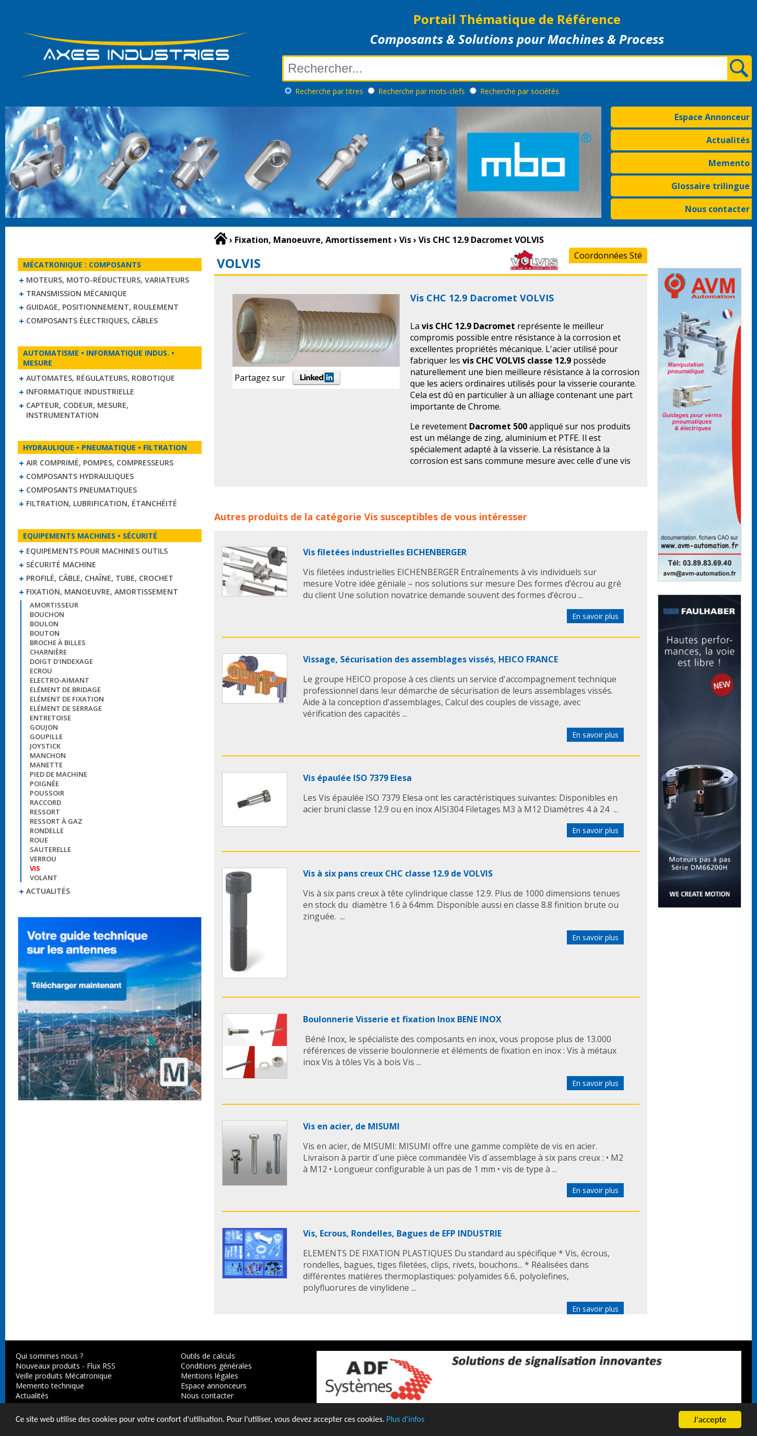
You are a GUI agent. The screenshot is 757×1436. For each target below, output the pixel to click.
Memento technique (50, 1386)
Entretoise (50, 717)
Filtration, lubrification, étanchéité (101, 503)
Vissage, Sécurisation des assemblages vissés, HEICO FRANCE (430, 659)
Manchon (48, 755)
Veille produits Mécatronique (64, 1376)
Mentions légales (209, 1376)
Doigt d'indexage (61, 661)
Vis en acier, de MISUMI (351, 1126)
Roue (39, 840)
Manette (46, 764)
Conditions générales (216, 1366)
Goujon (44, 727)
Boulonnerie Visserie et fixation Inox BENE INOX (402, 1019)
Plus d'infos (432, 1420)
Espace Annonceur (712, 117)
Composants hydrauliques (80, 476)
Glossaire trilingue (710, 186)
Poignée (44, 783)
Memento (729, 163)
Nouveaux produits (48, 1366)
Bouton (45, 633)
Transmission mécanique (76, 293)
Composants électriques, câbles (92, 320)
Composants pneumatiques (81, 490)
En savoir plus (595, 616)
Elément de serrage (66, 708)
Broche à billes (58, 642)
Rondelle (47, 830)
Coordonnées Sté (608, 255)
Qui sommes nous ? (49, 1356)
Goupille (46, 736)
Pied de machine (58, 774)
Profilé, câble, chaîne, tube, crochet (99, 578)
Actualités (728, 140)
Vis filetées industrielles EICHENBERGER (385, 552)
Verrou (43, 858)
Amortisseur (54, 605)
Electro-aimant (59, 680)
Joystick (45, 746)
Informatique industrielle (80, 391)
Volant (43, 877)
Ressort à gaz (56, 821)
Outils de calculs (208, 1356)
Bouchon (47, 614)
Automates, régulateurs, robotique (100, 378)
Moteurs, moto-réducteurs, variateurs (107, 280)
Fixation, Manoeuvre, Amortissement (102, 592)
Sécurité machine (61, 564)
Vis (371, 516)
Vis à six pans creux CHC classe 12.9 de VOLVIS (398, 873)
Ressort (45, 811)
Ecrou (41, 670)
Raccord (45, 802)
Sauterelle (50, 849)
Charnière (48, 652)
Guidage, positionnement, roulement (102, 307)
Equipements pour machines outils (97, 551)
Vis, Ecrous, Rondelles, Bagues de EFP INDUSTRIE (402, 1233)
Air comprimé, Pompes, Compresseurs (99, 463)
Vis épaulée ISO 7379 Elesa (357, 778)
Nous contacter (717, 209)
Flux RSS (101, 1366)
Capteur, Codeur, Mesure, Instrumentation (77, 410)
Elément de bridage (65, 689)
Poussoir (47, 793)
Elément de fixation (67, 699)
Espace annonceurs (214, 1386)
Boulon (44, 623)
